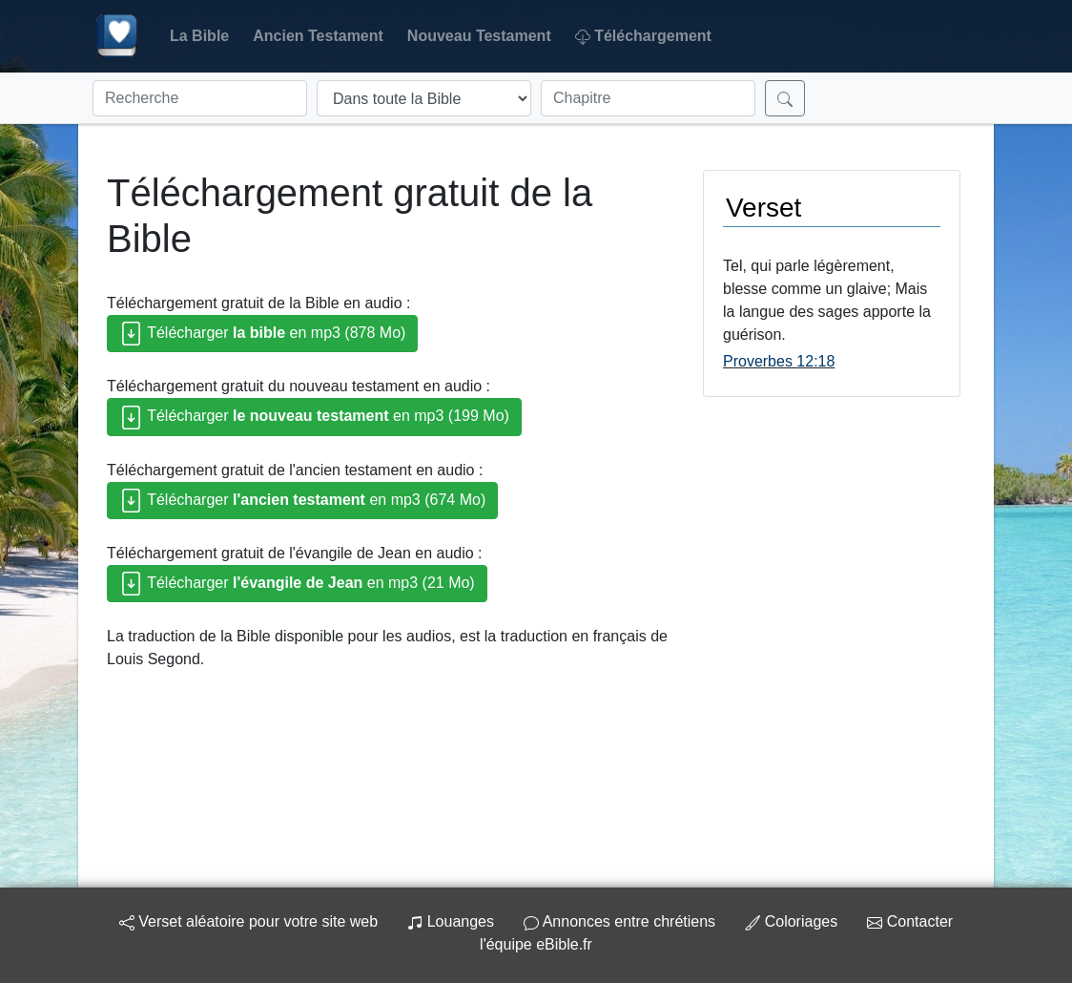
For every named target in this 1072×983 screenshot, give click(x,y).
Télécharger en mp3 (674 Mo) (302, 500)
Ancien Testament (318, 36)
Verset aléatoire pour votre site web (248, 921)
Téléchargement (643, 36)
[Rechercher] (785, 98)
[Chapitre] (648, 98)
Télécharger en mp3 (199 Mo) (314, 417)
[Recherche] (200, 98)
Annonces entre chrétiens (619, 921)
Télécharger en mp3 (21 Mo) (297, 584)
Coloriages (791, 921)
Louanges (450, 921)
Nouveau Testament (479, 36)
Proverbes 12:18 (779, 361)
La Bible (199, 36)
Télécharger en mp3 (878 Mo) (262, 333)
